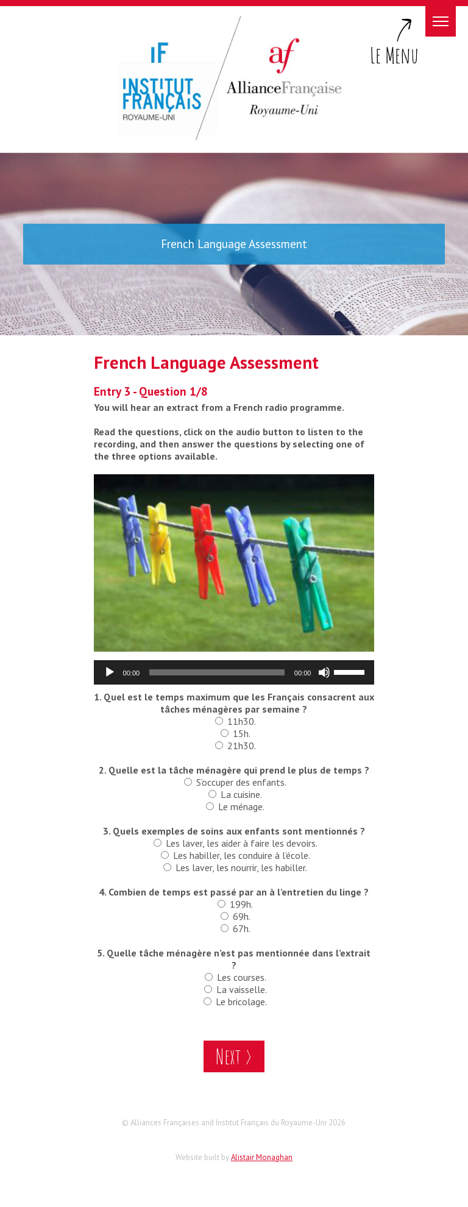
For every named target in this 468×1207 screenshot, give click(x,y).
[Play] (110, 672)
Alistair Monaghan (261, 1157)
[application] (234, 672)
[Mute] (324, 672)
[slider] (217, 672)
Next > (234, 1056)
